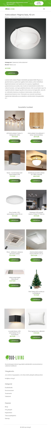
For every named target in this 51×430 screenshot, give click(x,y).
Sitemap (7, 418)
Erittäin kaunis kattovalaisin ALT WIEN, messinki (36, 173)
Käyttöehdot (8, 412)
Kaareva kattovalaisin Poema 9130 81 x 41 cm (36, 252)
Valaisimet (15, 62)
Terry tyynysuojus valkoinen (36, 331)
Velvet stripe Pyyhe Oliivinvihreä (14, 278)
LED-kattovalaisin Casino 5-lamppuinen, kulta (15, 134)
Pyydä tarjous (39, 3)
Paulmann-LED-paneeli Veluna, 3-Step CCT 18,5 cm (36, 213)
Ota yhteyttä (8, 409)
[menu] (44, 9)
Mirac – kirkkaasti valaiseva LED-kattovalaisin (15, 252)
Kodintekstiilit (8, 387)
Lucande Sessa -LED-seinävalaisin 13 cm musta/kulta (14, 332)
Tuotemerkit (8, 393)
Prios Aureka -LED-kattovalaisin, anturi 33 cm (14, 213)
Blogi (6, 406)
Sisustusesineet (9, 390)
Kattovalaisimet (23, 62)
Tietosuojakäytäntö (10, 415)
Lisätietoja (11, 73)
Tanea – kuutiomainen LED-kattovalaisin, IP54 (15, 173)
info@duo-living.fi (10, 378)
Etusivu (7, 17)
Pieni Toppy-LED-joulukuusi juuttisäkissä (36, 292)
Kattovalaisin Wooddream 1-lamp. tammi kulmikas (36, 134)
